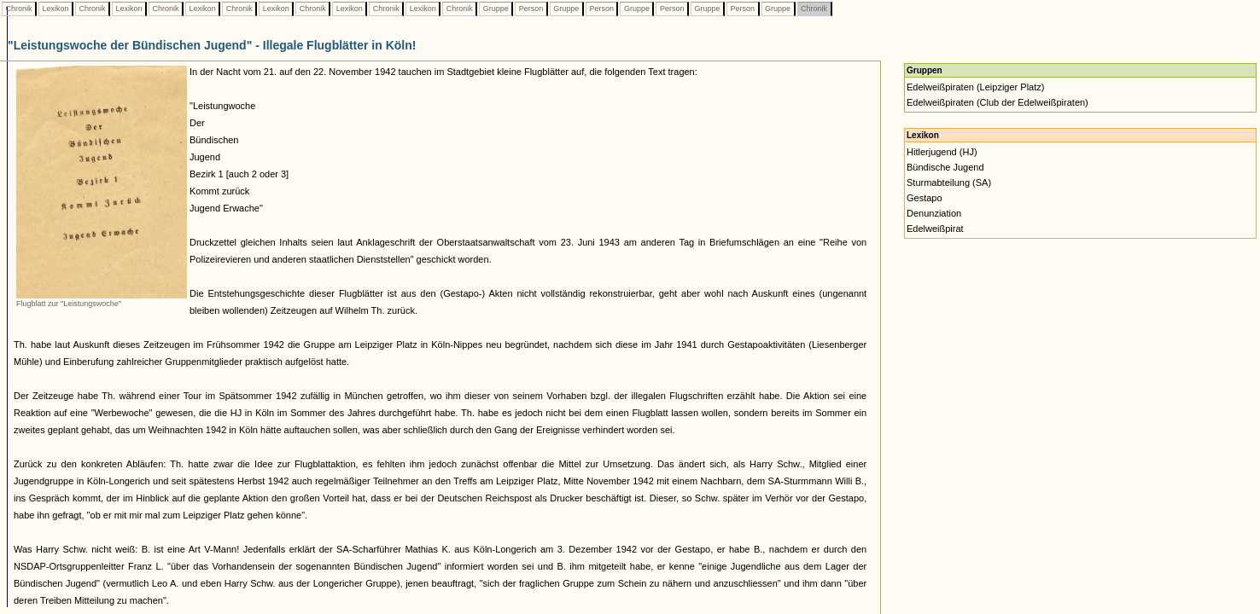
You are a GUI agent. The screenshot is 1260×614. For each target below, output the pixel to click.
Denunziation (934, 213)
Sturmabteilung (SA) (949, 182)
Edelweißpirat (935, 228)
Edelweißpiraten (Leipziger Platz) (975, 87)
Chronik (18, 8)
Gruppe (495, 8)
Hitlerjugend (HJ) (942, 152)
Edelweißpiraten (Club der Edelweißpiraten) (997, 102)
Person (530, 8)
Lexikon (55, 8)
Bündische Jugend (945, 167)
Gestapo (924, 198)
